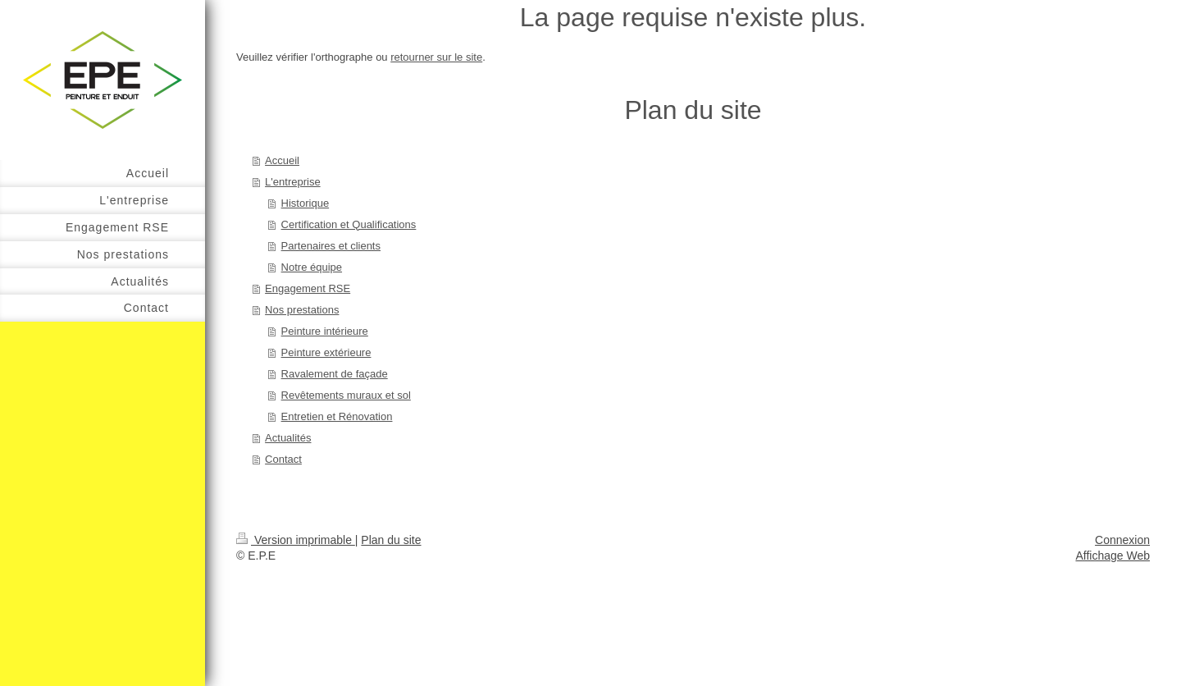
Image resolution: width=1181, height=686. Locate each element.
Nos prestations (302, 310)
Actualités (288, 438)
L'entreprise (293, 182)
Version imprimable (295, 540)
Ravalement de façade (334, 374)
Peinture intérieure (324, 331)
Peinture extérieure (326, 352)
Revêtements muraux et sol (346, 395)
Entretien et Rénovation (337, 416)
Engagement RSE (307, 288)
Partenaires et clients (331, 246)
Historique (305, 203)
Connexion (1122, 540)
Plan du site (391, 540)
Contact (283, 459)
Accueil (282, 160)
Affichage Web (1112, 555)
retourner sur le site (436, 57)
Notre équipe (311, 267)
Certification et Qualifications (349, 224)
